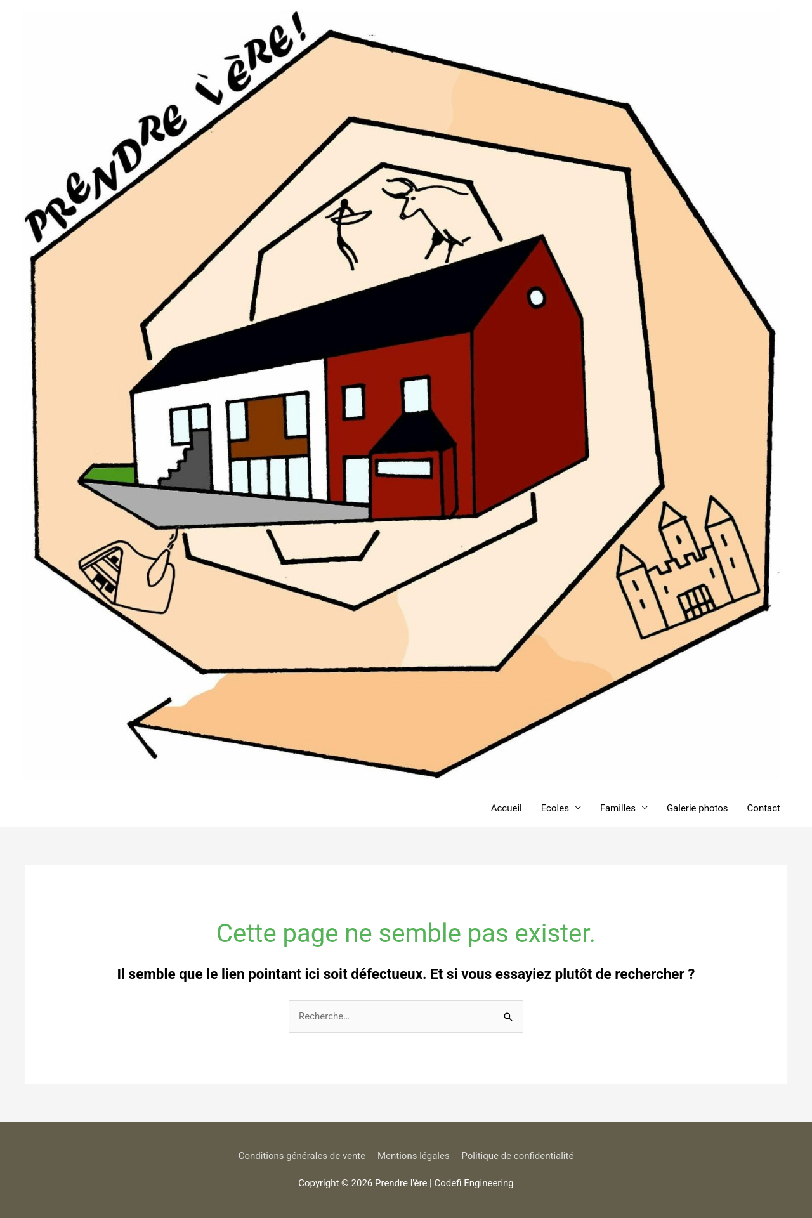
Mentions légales (413, 1156)
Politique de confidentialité (517, 1156)
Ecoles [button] (555, 808)
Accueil (506, 808)
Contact (763, 808)
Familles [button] (618, 808)
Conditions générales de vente (302, 1156)
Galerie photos (697, 808)
